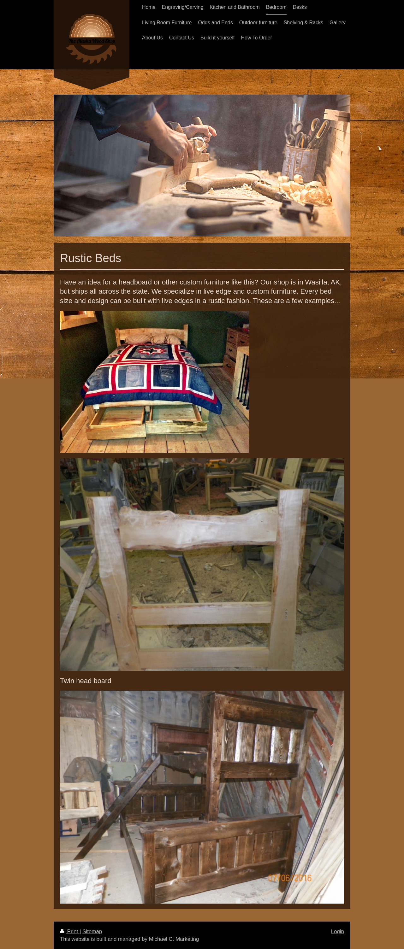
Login (337, 931)
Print (70, 931)
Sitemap (92, 931)
